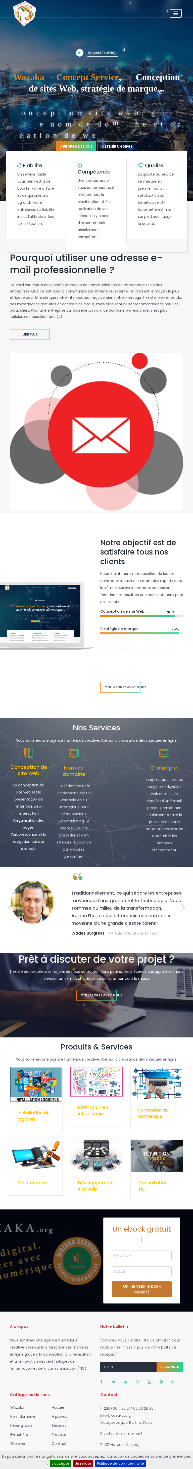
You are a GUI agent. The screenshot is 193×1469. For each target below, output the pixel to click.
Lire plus (30, 334)
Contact (58, 1443)
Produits (57, 1434)
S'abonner (169, 1366)
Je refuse (83, 1463)
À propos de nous (76, 146)
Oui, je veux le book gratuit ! (142, 1289)
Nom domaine (21, 1416)
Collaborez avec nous (122, 687)
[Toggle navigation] (176, 13)
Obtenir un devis (117, 146)
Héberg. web (19, 1425)
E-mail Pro (17, 1434)
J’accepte (60, 1463)
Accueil (57, 1407)
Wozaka (15, 1407)
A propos (58, 1416)
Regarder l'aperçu (96, 53)
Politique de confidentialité (120, 1463)
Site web (16, 1443)
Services (57, 1425)
